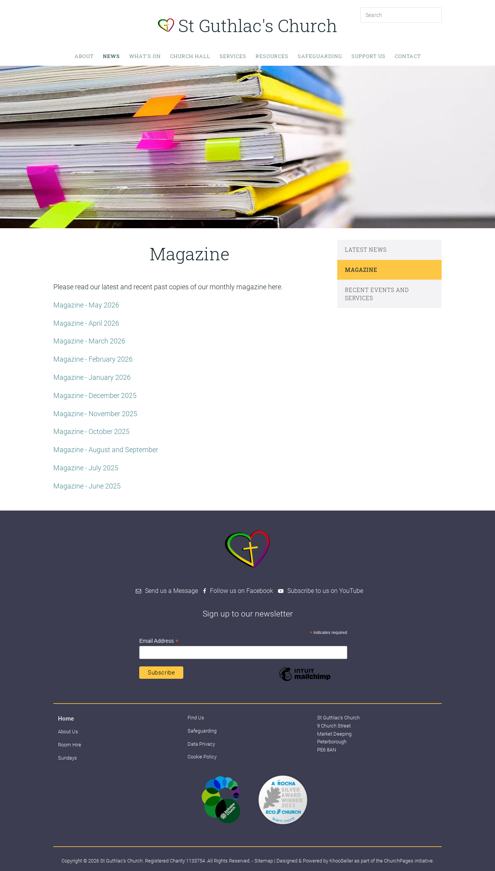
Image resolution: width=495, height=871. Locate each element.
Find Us (196, 718)
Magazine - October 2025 (91, 431)
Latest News (366, 249)
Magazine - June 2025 (87, 486)
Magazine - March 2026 (89, 341)
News (111, 56)
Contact (408, 56)
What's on (145, 56)
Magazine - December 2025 (95, 395)
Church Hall (190, 56)
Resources (272, 56)
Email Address (159, 641)
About (84, 56)
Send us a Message (171, 590)
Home (66, 718)
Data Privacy (201, 744)
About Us (68, 731)
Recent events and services (377, 294)
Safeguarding (320, 56)
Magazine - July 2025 (85, 468)
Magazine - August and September (106, 450)
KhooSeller (341, 861)
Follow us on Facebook (241, 590)
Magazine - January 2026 (92, 377)
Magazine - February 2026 (93, 359)
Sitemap (263, 861)
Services (233, 56)
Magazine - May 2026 (86, 305)
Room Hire (69, 745)
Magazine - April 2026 (86, 323)
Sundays (67, 758)
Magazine (361, 269)
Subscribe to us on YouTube (325, 590)
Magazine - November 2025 (95, 414)
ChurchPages (398, 861)
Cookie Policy (202, 757)
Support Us (369, 56)
